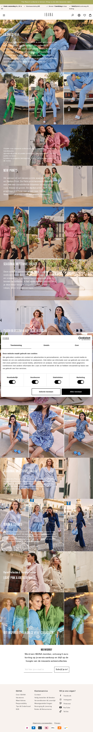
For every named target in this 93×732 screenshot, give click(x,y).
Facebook (67, 696)
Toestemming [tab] (16, 345)
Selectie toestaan (46, 392)
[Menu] (4, 15)
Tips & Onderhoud (23, 706)
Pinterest (67, 704)
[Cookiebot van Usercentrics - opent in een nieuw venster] (80, 338)
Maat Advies (21, 701)
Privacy (57, 723)
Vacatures (20, 698)
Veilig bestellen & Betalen (44, 698)
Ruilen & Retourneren (43, 709)
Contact (37, 695)
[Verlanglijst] (84, 15)
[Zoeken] (72, 15)
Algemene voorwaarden (43, 723)
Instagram (68, 700)
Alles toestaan (76, 392)
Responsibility (21, 703)
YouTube (66, 708)
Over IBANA (21, 695)
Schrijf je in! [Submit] (62, 670)
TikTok (65, 712)
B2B (17, 709)
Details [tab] (46, 345)
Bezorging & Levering (43, 706)
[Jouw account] (79, 15)
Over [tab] (77, 345)
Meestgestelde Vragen (43, 703)
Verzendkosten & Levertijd (44, 701)
